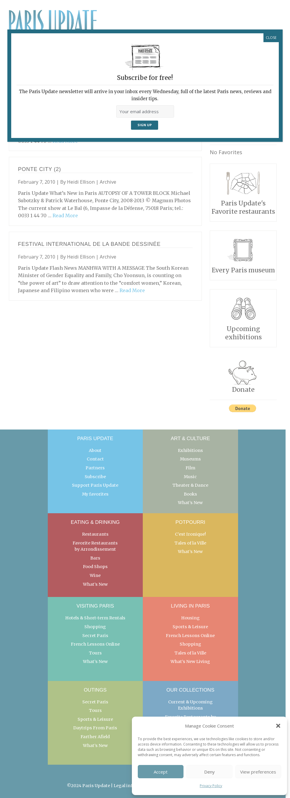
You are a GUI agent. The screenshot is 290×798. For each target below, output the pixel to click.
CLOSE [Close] (271, 37)
